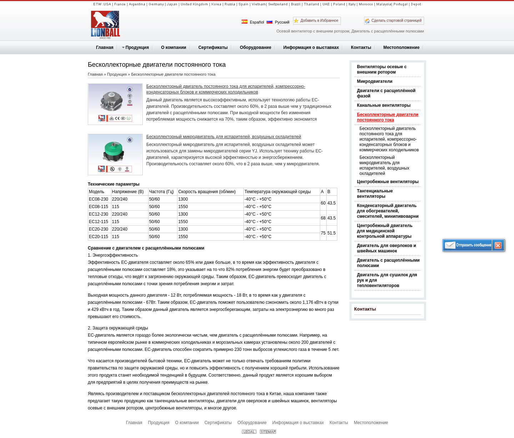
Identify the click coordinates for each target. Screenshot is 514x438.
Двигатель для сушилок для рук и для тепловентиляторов (387, 280)
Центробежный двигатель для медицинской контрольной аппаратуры (385, 231)
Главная (95, 74)
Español (253, 22)
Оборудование (252, 422)
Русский (278, 22)
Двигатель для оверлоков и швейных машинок (386, 248)
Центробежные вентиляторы (388, 181)
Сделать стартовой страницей (397, 20)
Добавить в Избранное (319, 20)
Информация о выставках (298, 422)
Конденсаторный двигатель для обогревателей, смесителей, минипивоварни (388, 211)
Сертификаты (218, 422)
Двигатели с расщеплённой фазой (386, 93)
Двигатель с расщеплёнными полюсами (388, 263)
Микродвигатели (374, 81)
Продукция (117, 74)
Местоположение (371, 422)
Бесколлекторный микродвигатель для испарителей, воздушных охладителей (384, 165)
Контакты (365, 309)
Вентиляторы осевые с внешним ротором (382, 69)
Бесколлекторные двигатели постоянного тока (387, 117)
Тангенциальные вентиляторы (375, 193)
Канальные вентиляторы (383, 105)
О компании (186, 422)
